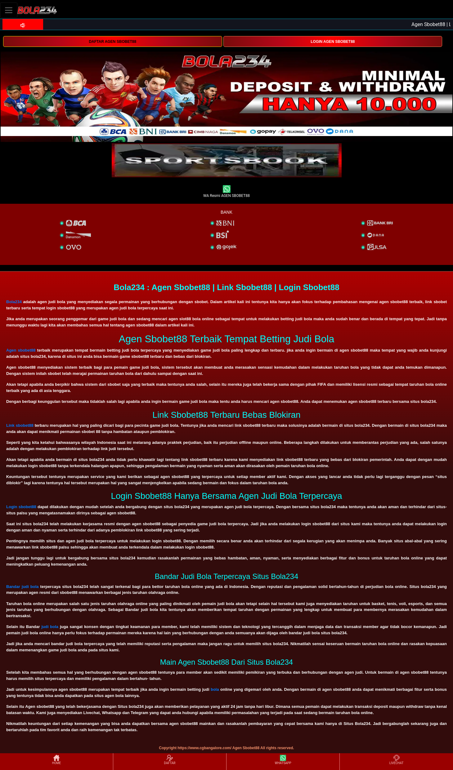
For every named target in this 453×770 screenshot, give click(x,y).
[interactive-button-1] (227, 160)
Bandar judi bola (22, 586)
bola (215, 689)
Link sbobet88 (20, 425)
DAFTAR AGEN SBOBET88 (112, 41)
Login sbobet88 (21, 506)
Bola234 (14, 301)
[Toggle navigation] (8, 10)
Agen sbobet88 (21, 350)
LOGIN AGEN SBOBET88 (333, 41)
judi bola (49, 626)
